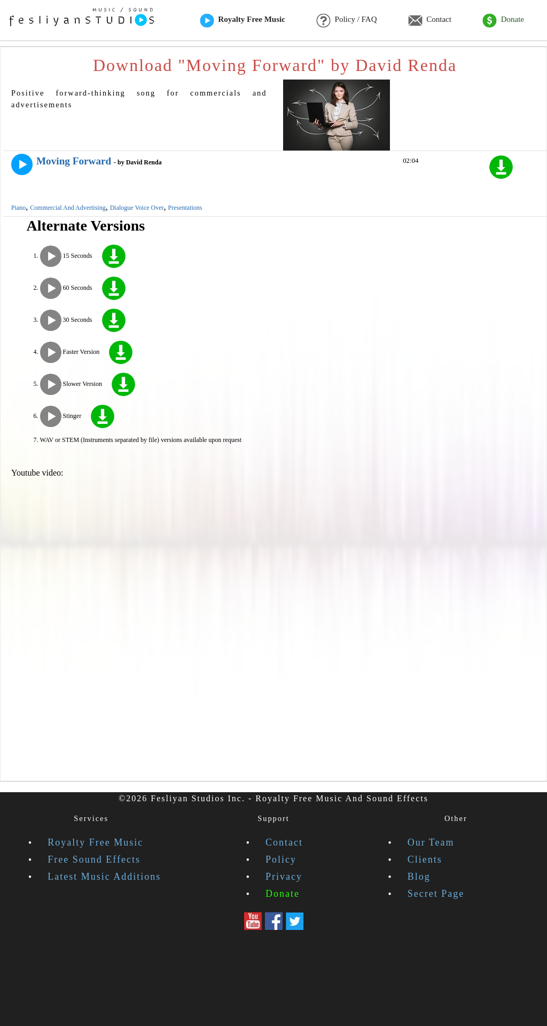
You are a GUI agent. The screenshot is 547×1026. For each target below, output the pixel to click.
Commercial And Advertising (67, 207)
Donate (503, 20)
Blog (419, 876)
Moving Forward (73, 161)
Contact (429, 20)
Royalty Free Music (242, 20)
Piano (18, 207)
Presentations (185, 207)
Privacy (283, 876)
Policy (280, 859)
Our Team (431, 842)
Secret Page (436, 893)
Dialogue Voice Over (137, 207)
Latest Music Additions (104, 876)
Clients (425, 859)
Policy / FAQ (346, 20)
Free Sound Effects (94, 859)
